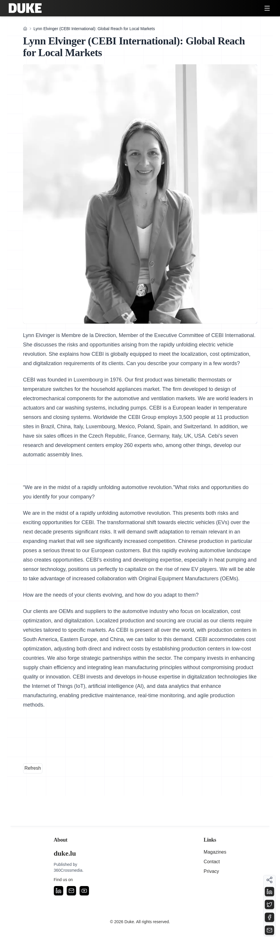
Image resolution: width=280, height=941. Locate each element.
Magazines (215, 852)
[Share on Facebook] (269, 917)
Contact (212, 861)
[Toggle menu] (267, 8)
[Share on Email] (269, 930)
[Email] (71, 890)
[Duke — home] (25, 8)
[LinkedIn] (58, 890)
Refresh (33, 768)
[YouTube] (84, 890)
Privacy (211, 871)
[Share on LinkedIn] (269, 891)
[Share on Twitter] (269, 904)
